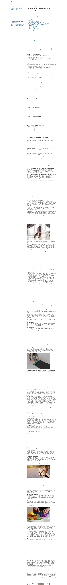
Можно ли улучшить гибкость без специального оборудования (37, 33)
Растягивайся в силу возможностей (34, 21)
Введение (30, 25)
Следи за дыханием (31, 19)
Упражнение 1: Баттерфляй (32, 26)
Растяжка (30, 34)
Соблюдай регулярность (32, 18)
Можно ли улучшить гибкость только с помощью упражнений (37, 17)
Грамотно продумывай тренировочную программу (36, 22)
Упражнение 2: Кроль (31, 27)
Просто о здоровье (17, 2)
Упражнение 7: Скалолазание (33, 32)
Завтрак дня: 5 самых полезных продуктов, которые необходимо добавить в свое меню (17, 14)
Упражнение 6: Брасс (31, 31)
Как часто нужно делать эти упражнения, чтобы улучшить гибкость (38, 16)
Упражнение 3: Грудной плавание (33, 28)
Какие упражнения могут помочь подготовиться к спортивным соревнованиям (40, 42)
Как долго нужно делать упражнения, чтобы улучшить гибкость (37, 24)
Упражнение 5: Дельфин (32, 30)
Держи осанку (30, 20)
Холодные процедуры (31, 40)
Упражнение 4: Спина (31, 29)
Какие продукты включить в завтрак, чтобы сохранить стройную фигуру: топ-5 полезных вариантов (17, 18)
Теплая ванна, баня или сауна (33, 35)
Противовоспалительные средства (34, 41)
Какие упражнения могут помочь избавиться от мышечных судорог (38, 23)
